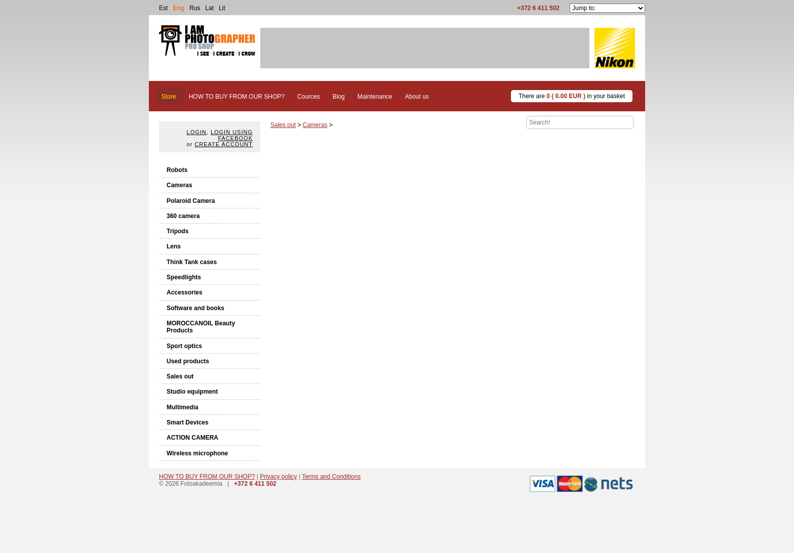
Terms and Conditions (331, 476)
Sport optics (184, 346)
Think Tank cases (192, 262)
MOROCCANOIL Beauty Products (201, 327)
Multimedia (182, 407)
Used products (188, 361)
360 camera (183, 216)
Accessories (185, 292)
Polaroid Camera (191, 200)
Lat (209, 8)
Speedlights (184, 277)
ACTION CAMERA (192, 437)
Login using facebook (232, 135)
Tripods (177, 231)
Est (163, 8)
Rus (194, 8)
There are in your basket (572, 96)
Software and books (195, 308)
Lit (222, 8)
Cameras (179, 185)
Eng (178, 8)
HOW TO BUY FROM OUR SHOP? (207, 476)
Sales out (180, 376)
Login (197, 132)
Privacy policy (278, 476)
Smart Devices (188, 422)
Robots (177, 170)
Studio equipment (192, 391)
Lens (174, 246)
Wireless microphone (197, 453)
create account (223, 144)
